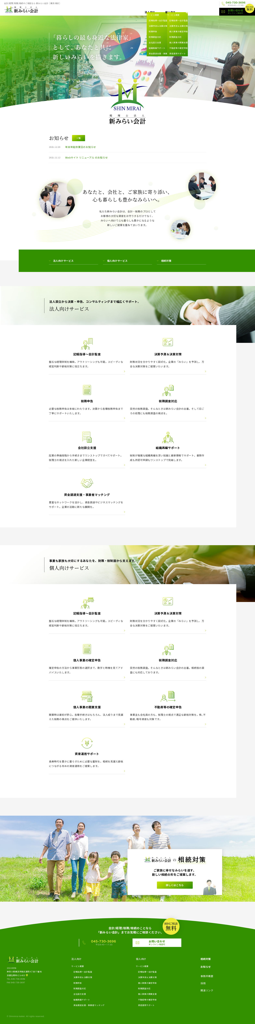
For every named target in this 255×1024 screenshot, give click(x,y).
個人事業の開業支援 (147, 994)
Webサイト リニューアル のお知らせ (86, 157)
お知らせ (209, 12)
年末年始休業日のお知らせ (80, 147)
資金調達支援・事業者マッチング (89, 1005)
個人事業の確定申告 (147, 982)
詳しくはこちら (175, 885)
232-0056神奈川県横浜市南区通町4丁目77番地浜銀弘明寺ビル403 (24, 972)
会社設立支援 (80, 994)
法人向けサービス (63, 260)
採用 (195, 3)
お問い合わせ (241, 11)
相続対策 (191, 12)
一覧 (78, 138)
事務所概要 (180, 3)
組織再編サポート (82, 999)
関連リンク (209, 3)
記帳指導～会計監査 (83, 971)
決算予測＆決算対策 (83, 977)
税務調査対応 (80, 988)
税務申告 (78, 982)
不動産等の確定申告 (147, 999)
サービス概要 (77, 966)
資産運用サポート (146, 1005)
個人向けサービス (117, 260)
